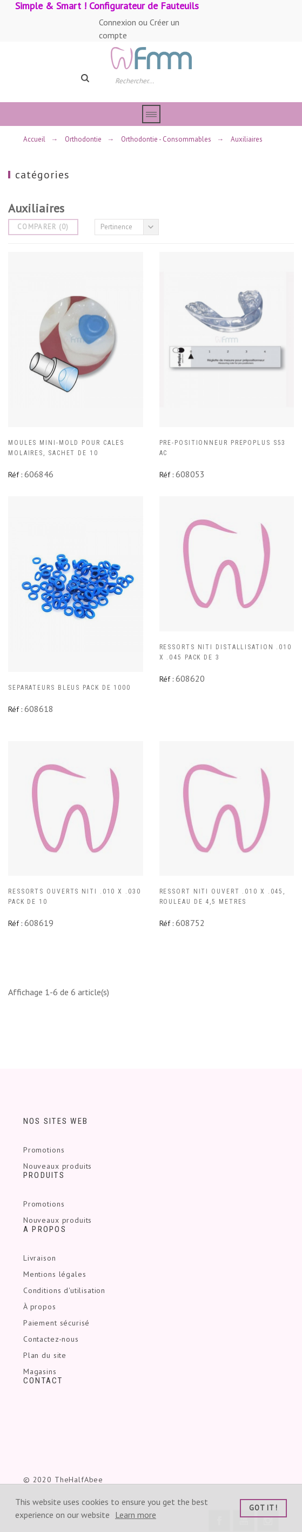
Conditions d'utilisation (64, 1290)
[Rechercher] (156, 80)
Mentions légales (54, 1274)
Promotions (43, 1150)
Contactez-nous (51, 1339)
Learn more (135, 1514)
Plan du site (44, 1355)
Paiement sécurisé (56, 1323)
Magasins (40, 1371)
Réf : (15, 474)
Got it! (263, 1508)
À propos (39, 1306)
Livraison (39, 1258)
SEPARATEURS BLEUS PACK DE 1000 (69, 687)
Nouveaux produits (57, 1166)
